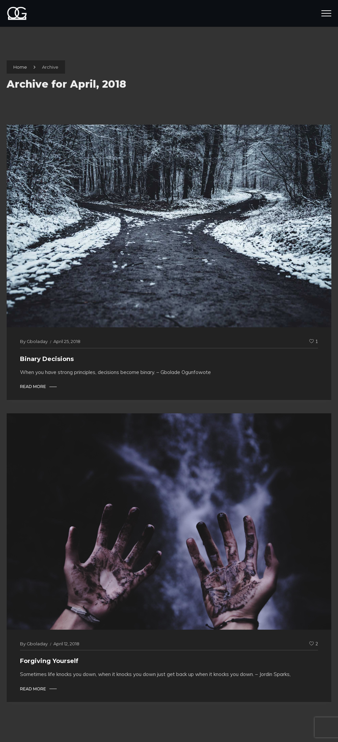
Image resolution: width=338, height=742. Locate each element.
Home (20, 67)
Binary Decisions (47, 359)
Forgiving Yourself (49, 661)
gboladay (37, 341)
